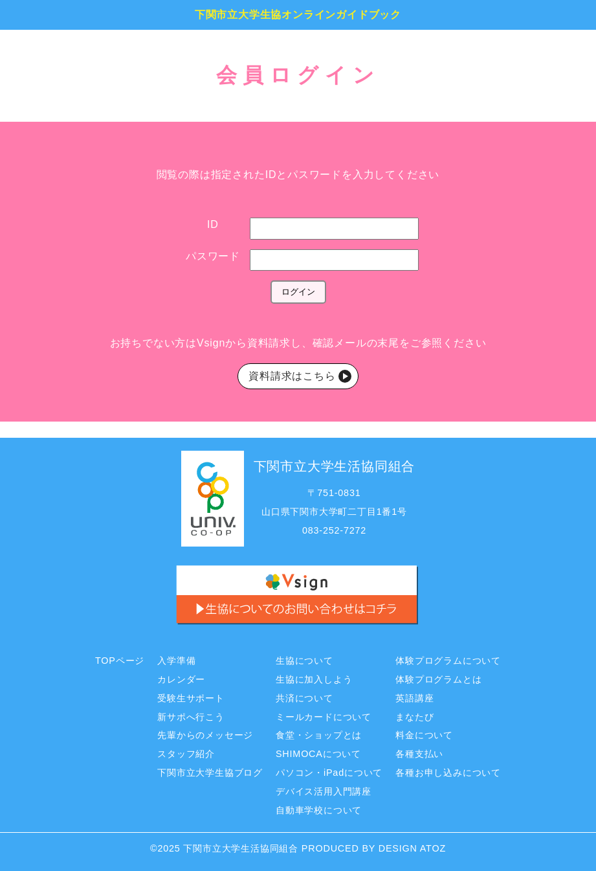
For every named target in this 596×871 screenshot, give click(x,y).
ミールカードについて (323, 717)
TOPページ (119, 660)
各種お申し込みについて (448, 772)
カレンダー (181, 679)
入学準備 (176, 660)
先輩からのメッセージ (205, 735)
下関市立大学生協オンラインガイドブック (298, 14)
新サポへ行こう (191, 717)
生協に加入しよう (314, 679)
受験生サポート (191, 698)
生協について (304, 660)
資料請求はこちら (293, 375)
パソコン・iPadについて (329, 772)
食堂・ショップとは (319, 735)
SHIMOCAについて (318, 754)
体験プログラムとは (438, 679)
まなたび (414, 717)
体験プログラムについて (448, 660)
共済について (304, 698)
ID (213, 224)
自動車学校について (319, 810)
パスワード (213, 256)
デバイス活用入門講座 (323, 791)
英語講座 (414, 698)
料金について (424, 735)
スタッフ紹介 (186, 754)
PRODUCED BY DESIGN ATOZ (374, 848)
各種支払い (419, 754)
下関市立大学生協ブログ (210, 772)
